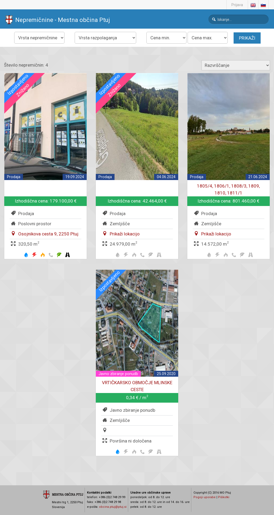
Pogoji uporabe (204, 497)
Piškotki (223, 497)
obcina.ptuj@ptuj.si (113, 507)
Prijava (237, 5)
